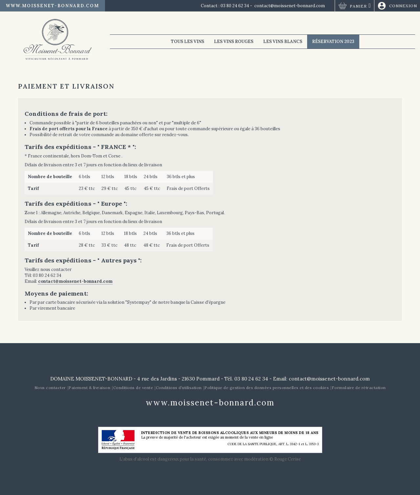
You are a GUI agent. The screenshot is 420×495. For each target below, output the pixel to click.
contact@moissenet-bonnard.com (289, 6)
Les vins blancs (282, 41)
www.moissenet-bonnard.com (52, 6)
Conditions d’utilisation (179, 387)
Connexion (403, 5)
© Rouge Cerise (285, 459)
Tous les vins (187, 41)
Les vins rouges (233, 41)
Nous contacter (50, 387)
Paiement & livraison (89, 387)
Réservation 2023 (333, 41)
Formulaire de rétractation (359, 387)
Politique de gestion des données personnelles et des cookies (266, 387)
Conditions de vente (133, 387)
